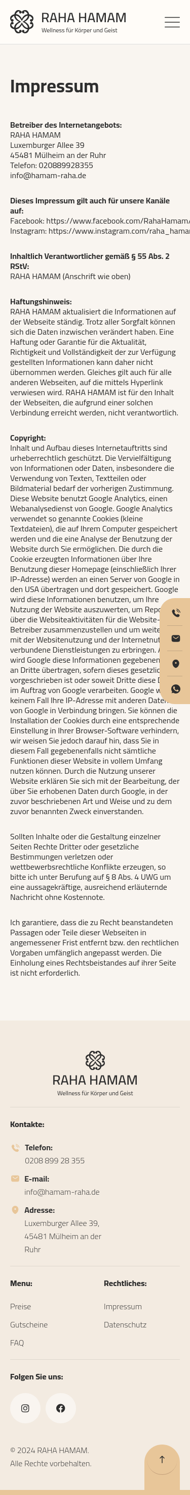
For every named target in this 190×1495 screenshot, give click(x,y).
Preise (20, 1306)
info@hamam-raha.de (48, 175)
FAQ (17, 1342)
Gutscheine (29, 1324)
